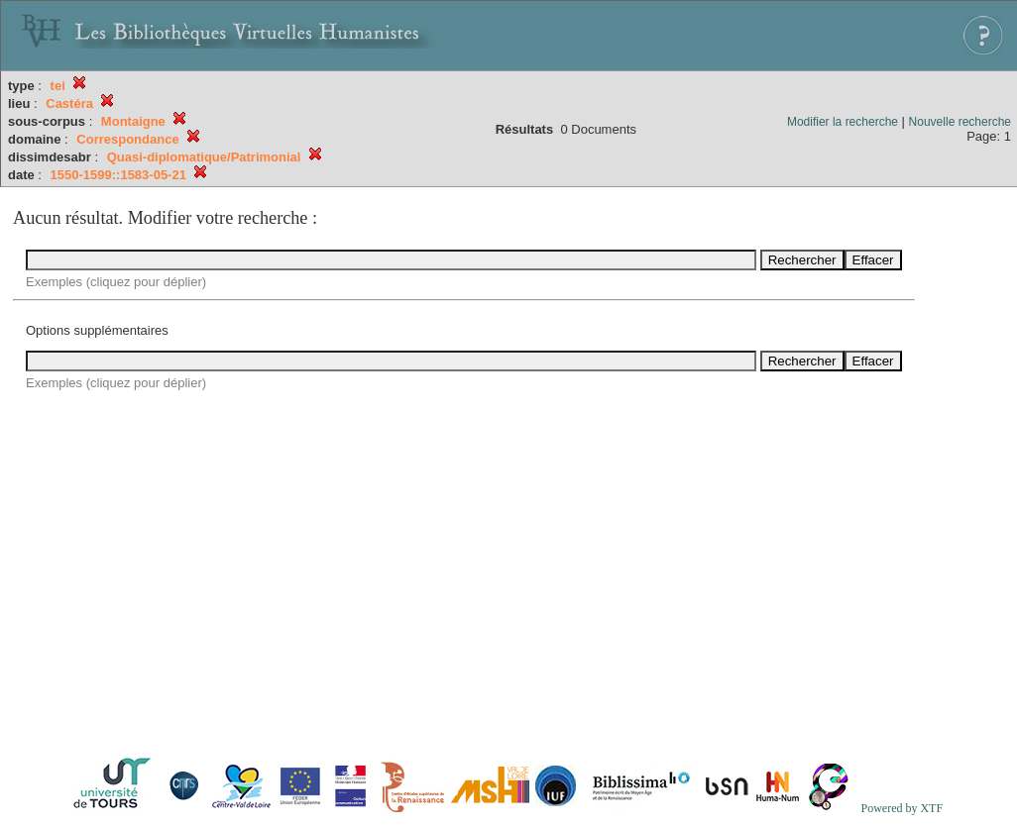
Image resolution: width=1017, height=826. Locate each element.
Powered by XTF (901, 808)
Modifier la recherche (842, 122)
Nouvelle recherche (960, 122)
